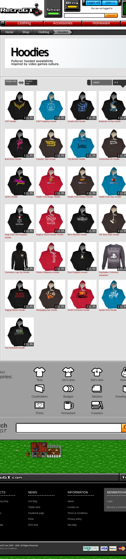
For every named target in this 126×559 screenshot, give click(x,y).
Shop (25, 32)
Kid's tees (97, 379)
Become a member (111, 3)
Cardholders (40, 396)
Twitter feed (34, 507)
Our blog (32, 501)
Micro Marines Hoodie (77, 234)
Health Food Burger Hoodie (48, 197)
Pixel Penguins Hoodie (77, 272)
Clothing (24, 23)
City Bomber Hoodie (76, 159)
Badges (68, 396)
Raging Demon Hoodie (15, 310)
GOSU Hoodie (11, 197)
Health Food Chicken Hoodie (80, 197)
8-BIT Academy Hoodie (46, 121)
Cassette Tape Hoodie (46, 159)
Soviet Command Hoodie (78, 310)
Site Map (72, 525)
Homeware (101, 23)
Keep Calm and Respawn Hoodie (16, 236)
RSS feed (33, 525)
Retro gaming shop (53, 9)
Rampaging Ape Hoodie (46, 310)
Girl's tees (68, 379)
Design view (11, 81)
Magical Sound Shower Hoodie (49, 234)
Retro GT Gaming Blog (72, 6)
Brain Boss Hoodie (13, 159)
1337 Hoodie (10, 121)
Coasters (97, 413)
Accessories (63, 23)
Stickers (97, 396)
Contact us (73, 507)
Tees (39, 379)
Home (9, 32)
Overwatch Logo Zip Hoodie (17, 272)
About (71, 501)
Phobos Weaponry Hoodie (47, 272)
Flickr (31, 519)
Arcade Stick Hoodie (76, 121)
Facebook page (36, 513)
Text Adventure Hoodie (15, 348)
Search (111, 15)
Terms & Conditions (77, 513)
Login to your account (92, 3)
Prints (39, 413)
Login (110, 501)
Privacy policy (75, 519)
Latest (96, 82)
